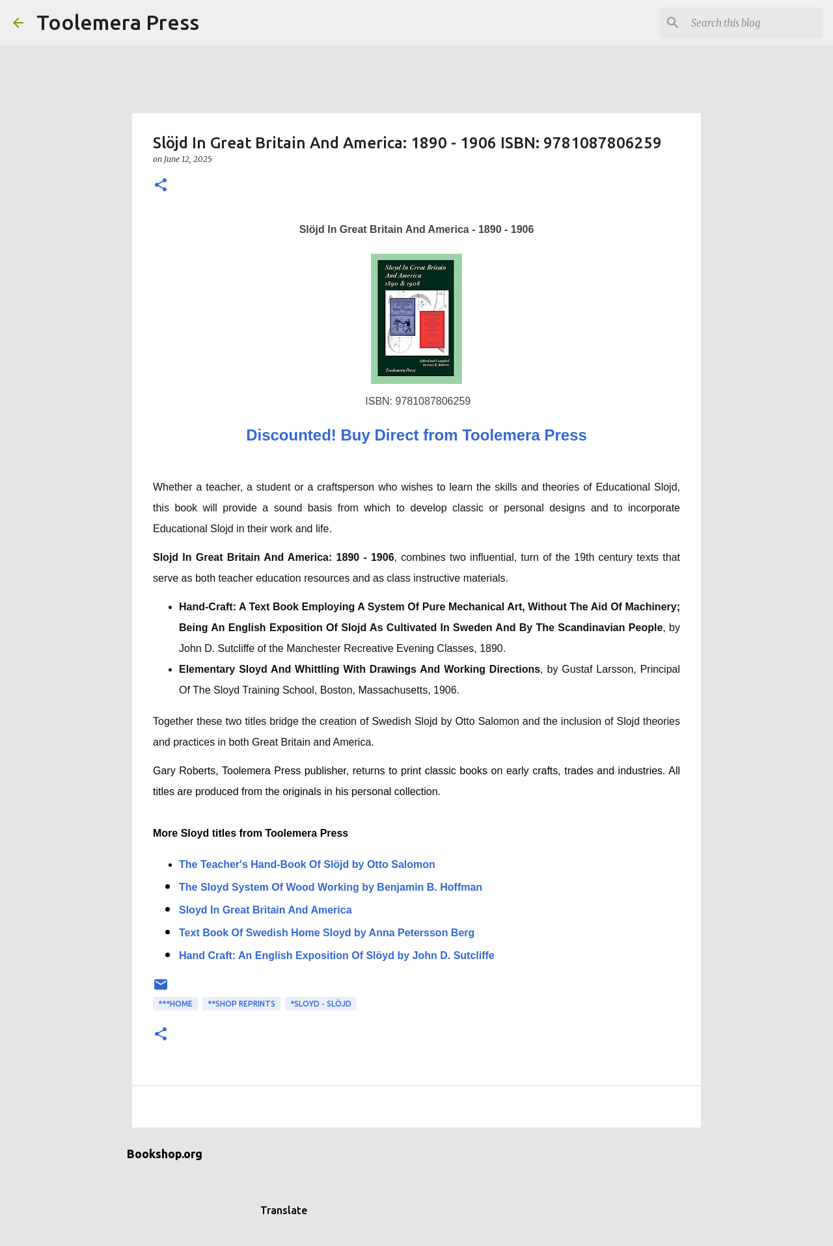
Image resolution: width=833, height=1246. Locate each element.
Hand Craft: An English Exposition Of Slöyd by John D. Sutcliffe (337, 955)
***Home (175, 1003)
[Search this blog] (754, 22)
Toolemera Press (117, 22)
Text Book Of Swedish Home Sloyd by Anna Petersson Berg (326, 932)
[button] (161, 186)
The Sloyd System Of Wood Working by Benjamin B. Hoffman (330, 887)
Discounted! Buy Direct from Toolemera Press (416, 435)
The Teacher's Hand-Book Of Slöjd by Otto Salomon (307, 864)
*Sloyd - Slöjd (320, 1003)
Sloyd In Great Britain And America (265, 909)
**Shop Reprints (241, 1003)
